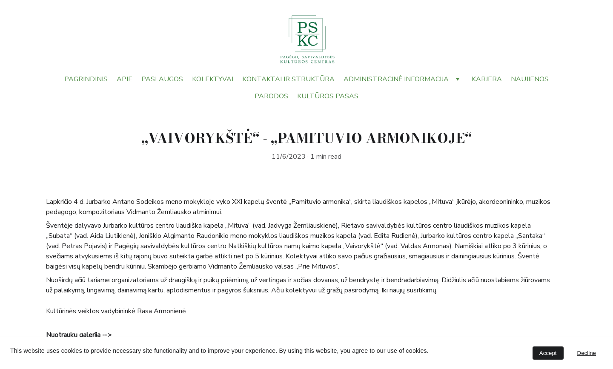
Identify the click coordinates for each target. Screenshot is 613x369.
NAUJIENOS (530, 79)
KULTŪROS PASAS (327, 96)
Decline (586, 353)
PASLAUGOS (162, 79)
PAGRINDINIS (86, 79)
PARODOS (271, 96)
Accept (548, 353)
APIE (124, 79)
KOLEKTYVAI (212, 79)
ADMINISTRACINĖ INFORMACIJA (396, 79)
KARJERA (487, 79)
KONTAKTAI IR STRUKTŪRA (288, 79)
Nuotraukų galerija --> (79, 335)
